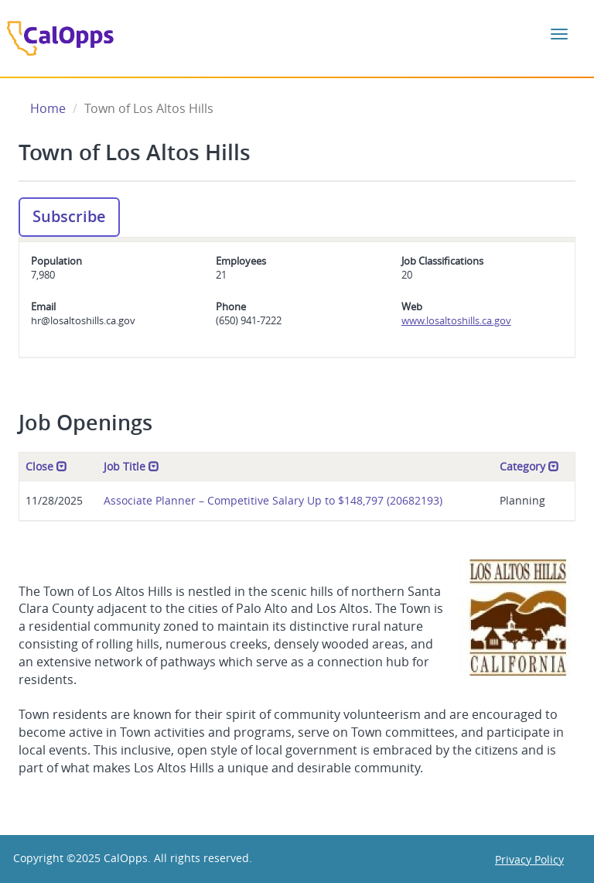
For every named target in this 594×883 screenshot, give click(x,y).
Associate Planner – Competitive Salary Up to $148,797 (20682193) (273, 500)
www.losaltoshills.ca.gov (456, 320)
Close (46, 466)
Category (529, 466)
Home (48, 108)
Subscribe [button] (69, 216)
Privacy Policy (529, 859)
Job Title (131, 466)
